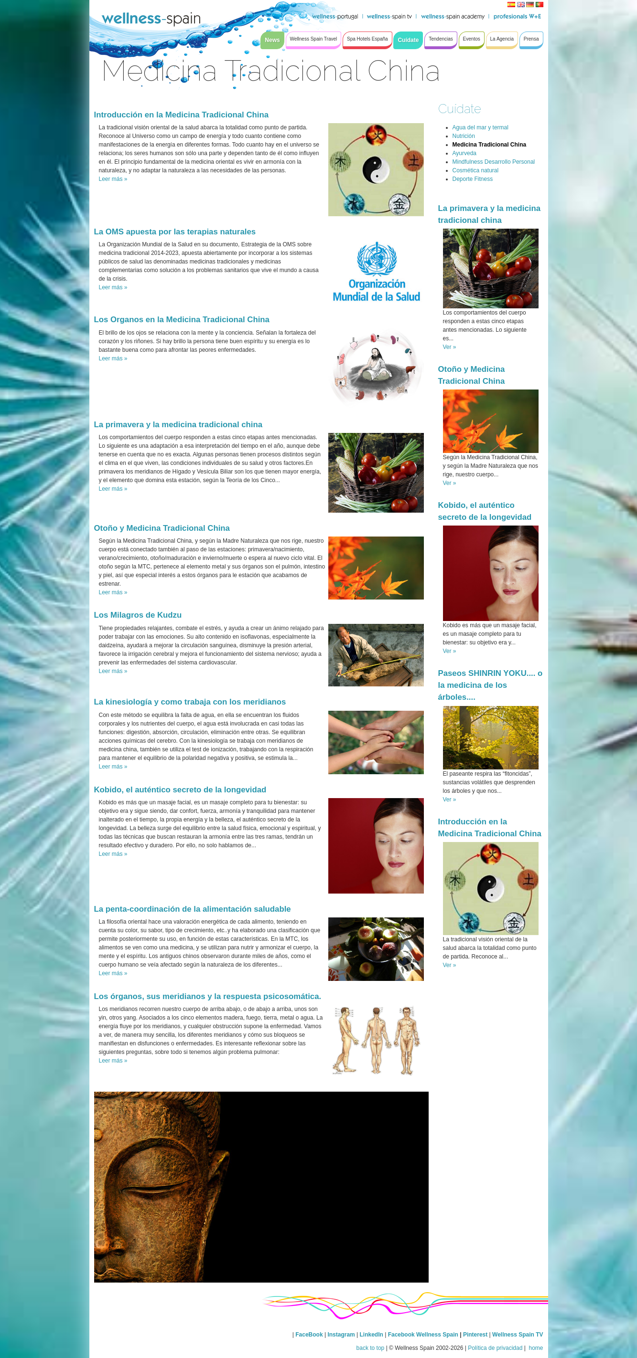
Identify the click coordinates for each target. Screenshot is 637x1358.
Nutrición (464, 136)
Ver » (449, 347)
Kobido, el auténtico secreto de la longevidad (180, 789)
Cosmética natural (476, 170)
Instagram (341, 1334)
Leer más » (113, 179)
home (535, 1348)
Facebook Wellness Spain (423, 1334)
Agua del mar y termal (480, 127)
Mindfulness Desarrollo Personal (494, 161)
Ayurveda (464, 153)
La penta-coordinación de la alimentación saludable (192, 909)
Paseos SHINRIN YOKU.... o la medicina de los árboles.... (490, 685)
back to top (370, 1348)
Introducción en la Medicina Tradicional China (181, 114)
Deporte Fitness (473, 179)
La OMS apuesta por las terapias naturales (175, 231)
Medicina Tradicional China (490, 144)
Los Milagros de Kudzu (138, 615)
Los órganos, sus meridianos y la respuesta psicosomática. (208, 996)
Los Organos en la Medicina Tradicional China (182, 319)
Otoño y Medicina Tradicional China (162, 528)
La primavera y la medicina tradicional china (178, 424)
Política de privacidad (495, 1348)
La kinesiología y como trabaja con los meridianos (190, 701)
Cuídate (459, 108)
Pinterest (476, 1334)
